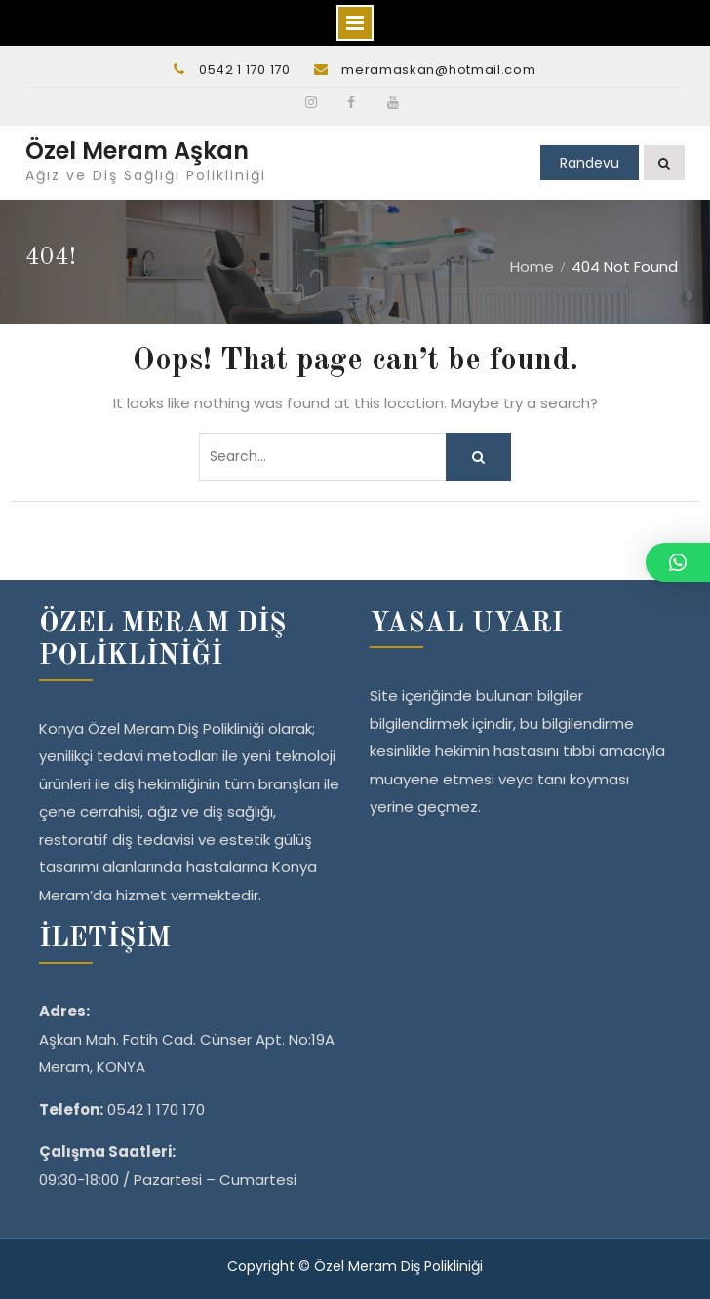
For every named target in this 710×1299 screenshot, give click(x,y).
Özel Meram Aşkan (137, 150)
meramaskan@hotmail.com (438, 69)
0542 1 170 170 (245, 69)
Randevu (589, 162)
